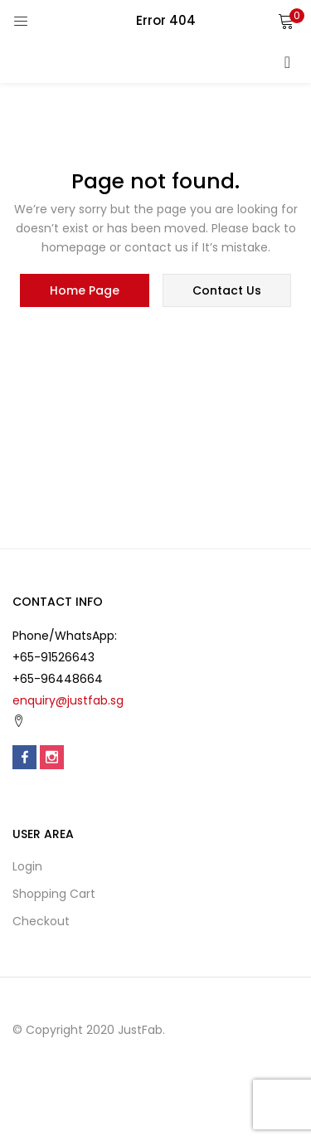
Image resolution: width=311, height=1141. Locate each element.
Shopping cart (53, 893)
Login (27, 866)
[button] (286, 20)
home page (84, 290)
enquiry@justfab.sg (68, 700)
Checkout (41, 921)
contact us (226, 290)
